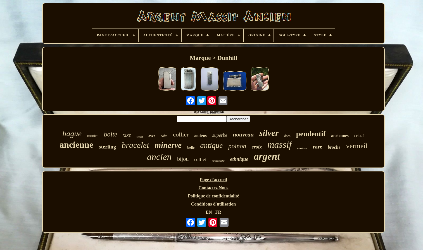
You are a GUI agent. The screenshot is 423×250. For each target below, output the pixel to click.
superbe (219, 135)
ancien (159, 157)
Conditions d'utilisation (213, 204)
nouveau (243, 134)
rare (317, 147)
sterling (107, 147)
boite (110, 134)
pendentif (310, 134)
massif (279, 144)
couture (302, 148)
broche (334, 147)
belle (190, 147)
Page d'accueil (213, 179)
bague (72, 133)
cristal (359, 135)
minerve (168, 145)
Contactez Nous (213, 187)
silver (269, 133)
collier (181, 134)
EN (209, 212)
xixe (127, 135)
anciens (200, 136)
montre (92, 136)
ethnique (239, 159)
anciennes (340, 135)
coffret (200, 159)
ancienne (76, 145)
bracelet (135, 145)
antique (211, 145)
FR (218, 212)
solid (164, 136)
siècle (140, 136)
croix (257, 147)
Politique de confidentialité (213, 196)
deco (287, 136)
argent (267, 156)
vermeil (356, 146)
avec (151, 136)
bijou (183, 159)
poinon (237, 146)
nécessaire (218, 160)
